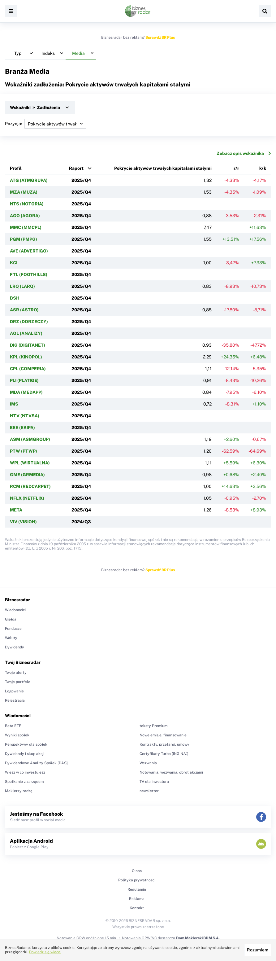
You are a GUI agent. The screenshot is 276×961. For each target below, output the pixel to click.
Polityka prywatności (136, 880)
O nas (137, 871)
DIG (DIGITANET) (27, 345)
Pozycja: (45, 124)
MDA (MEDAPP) (26, 392)
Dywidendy (14, 647)
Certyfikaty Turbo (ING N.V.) (164, 754)
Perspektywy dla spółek (26, 744)
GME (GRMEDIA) (27, 474)
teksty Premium (153, 726)
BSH (14, 298)
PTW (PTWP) (23, 451)
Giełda (10, 619)
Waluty (11, 638)
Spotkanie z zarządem (24, 781)
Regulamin (136, 889)
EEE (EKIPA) (22, 427)
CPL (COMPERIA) (28, 368)
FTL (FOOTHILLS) (28, 274)
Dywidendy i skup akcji (24, 754)
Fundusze (13, 628)
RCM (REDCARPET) (30, 486)
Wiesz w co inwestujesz (25, 772)
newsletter (149, 791)
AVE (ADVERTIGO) (29, 250)
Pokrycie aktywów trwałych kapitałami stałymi (163, 168)
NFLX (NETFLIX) (27, 498)
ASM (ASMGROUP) (30, 439)
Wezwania (148, 763)
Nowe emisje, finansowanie (163, 735)
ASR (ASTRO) (24, 309)
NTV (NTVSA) (24, 415)
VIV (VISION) (23, 521)
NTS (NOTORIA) (27, 203)
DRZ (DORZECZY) (29, 321)
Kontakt (137, 908)
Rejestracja (15, 700)
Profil (16, 168)
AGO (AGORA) (25, 215)
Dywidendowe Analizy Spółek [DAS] (36, 763)
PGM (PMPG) (23, 239)
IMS (14, 404)
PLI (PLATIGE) (24, 380)
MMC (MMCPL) (25, 227)
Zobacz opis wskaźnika (244, 153)
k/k (262, 168)
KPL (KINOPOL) (26, 356)
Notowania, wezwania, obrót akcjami (171, 772)
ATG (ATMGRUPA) (29, 180)
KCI (13, 262)
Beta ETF (13, 726)
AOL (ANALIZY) (26, 333)
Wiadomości (15, 610)
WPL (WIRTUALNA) (30, 462)
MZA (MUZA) (23, 192)
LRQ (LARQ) (22, 286)
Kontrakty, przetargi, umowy (164, 744)
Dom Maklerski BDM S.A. (198, 938)
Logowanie (14, 691)
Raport (76, 168)
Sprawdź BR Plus (160, 37)
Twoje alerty (16, 672)
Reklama (136, 899)
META (16, 509)
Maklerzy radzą (18, 791)
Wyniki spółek (17, 735)
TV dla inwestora (154, 781)
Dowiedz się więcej (45, 952)
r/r (236, 168)
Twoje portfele (17, 682)
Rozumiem (257, 949)
